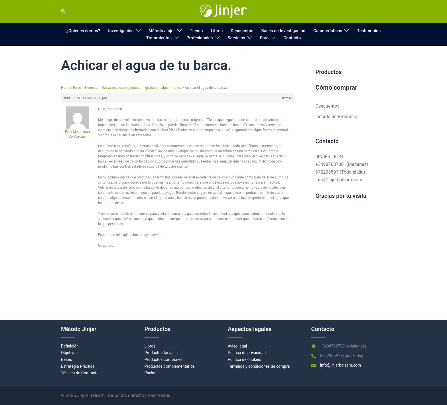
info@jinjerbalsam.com (339, 179)
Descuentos (242, 30)
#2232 (287, 98)
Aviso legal (237, 346)
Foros (77, 88)
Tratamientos (159, 37)
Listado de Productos (337, 116)
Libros (217, 30)
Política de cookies (244, 359)
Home (65, 88)
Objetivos (69, 352)
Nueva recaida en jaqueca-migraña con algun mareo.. (141, 88)
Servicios (236, 37)
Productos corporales (164, 359)
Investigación (121, 30)
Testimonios (369, 30)
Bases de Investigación (283, 30)
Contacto (292, 37)
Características (327, 30)
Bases (66, 359)
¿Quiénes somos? (83, 30)
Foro (264, 37)
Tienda (196, 30)
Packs (150, 373)
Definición (70, 346)
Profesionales (199, 37)
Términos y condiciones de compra (259, 366)
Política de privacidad (247, 352)
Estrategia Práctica (77, 366)
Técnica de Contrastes (81, 373)
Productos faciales (161, 352)
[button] (63, 11)
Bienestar (91, 88)
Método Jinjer (162, 30)
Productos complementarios (170, 366)
